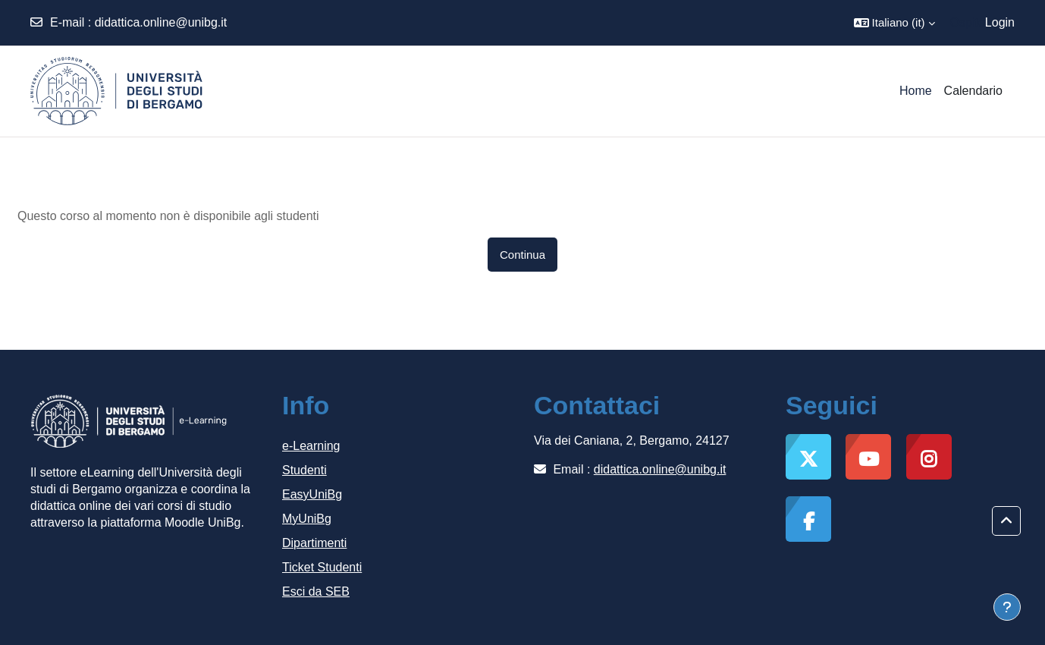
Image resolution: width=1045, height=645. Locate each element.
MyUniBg (306, 518)
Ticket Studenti (322, 567)
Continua (522, 254)
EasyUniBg (312, 494)
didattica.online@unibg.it (161, 22)
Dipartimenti (314, 542)
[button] (894, 23)
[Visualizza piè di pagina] (1007, 607)
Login (1000, 22)
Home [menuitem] (915, 90)
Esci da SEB (316, 591)
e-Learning (311, 445)
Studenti (304, 470)
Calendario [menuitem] (973, 90)
